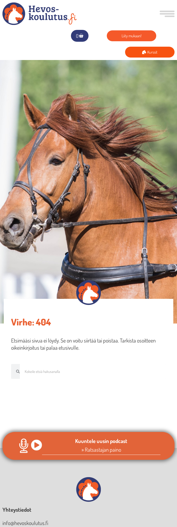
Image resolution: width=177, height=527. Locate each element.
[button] (166, 14)
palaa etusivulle (62, 347)
